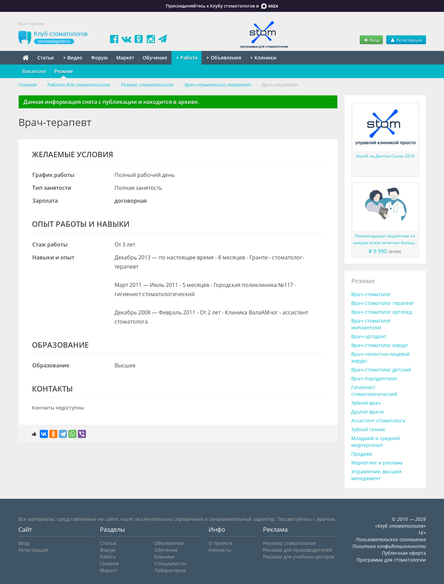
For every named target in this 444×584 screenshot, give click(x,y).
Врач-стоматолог (371, 294)
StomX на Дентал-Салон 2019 (385, 156)
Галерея (109, 563)
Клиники (264, 57)
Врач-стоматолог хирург (379, 345)
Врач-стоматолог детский (381, 369)
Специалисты (170, 563)
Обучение (155, 57)
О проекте (221, 543)
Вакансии (34, 71)
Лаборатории (170, 570)
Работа (187, 57)
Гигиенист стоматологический (374, 390)
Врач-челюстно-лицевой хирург (380, 357)
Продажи (361, 454)
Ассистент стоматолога (378, 420)
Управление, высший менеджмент (376, 474)
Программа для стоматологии (391, 559)
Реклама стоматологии (289, 543)
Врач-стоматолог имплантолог (371, 324)
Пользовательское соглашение (391, 539)
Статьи (45, 57)
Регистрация (406, 39)
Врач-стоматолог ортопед (381, 312)
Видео (73, 57)
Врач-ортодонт (369, 336)
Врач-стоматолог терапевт (382, 303)
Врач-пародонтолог (374, 378)
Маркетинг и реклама (377, 462)
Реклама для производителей (297, 550)
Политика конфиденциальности (389, 546)
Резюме (63, 71)
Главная (27, 84)
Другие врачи (367, 411)
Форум (99, 57)
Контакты (220, 550)
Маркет (125, 57)
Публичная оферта (404, 553)
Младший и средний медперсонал (375, 441)
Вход (371, 39)
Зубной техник (368, 429)
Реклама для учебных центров (298, 556)
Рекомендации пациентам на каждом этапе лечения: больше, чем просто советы (385, 239)
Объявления (224, 57)
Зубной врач (366, 403)
